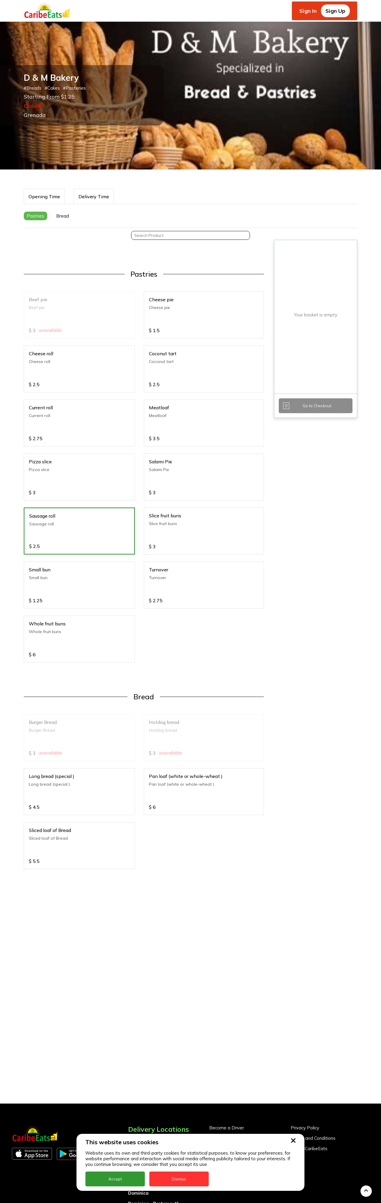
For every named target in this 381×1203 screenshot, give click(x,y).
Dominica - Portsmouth (154, 1107)
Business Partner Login (233, 1052)
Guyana (136, 1128)
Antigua (137, 1055)
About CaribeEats (309, 1052)
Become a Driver (226, 1031)
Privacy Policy (305, 1031)
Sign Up (335, 10)
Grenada (138, 1117)
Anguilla (137, 1045)
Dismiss (179, 1179)
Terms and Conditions (313, 1042)
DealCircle (139, 1086)
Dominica (138, 1097)
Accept (115, 1179)
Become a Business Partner (238, 1042)
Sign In (308, 10)
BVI (132, 1066)
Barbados (139, 1076)
